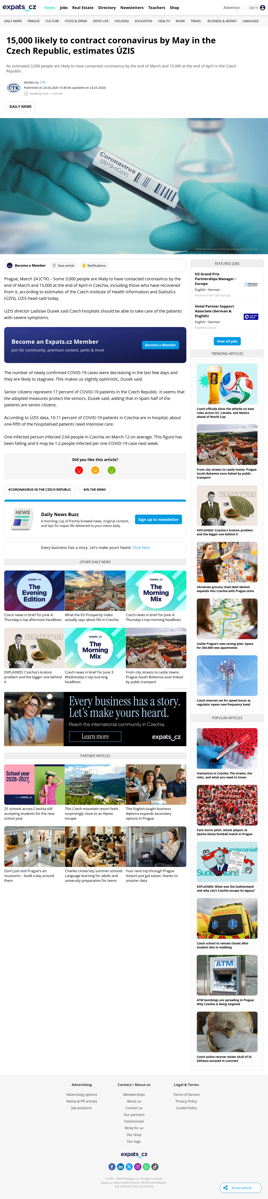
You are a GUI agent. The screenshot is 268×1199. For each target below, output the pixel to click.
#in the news (95, 489)
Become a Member (160, 345)
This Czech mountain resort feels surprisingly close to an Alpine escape (91, 813)
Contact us (134, 1108)
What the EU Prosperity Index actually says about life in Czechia (92, 617)
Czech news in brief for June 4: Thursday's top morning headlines (153, 617)
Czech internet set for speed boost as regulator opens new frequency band (224, 702)
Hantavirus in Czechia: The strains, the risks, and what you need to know (224, 775)
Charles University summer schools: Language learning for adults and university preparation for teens (94, 875)
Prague (34, 21)
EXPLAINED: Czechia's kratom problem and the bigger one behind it (33, 677)
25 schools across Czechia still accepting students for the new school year (29, 813)
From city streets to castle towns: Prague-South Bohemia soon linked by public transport (154, 677)
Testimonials (134, 1121)
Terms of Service (186, 1094)
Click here (141, 547)
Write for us (134, 1128)
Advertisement (176, 689)
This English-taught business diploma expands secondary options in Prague (148, 813)
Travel (196, 21)
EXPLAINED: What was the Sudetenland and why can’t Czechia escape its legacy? (226, 888)
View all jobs (227, 341)
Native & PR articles (81, 1101)
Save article (63, 265)
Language (250, 21)
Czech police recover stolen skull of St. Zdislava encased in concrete (224, 1059)
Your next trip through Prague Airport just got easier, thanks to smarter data (152, 875)
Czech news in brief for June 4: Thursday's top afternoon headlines (33, 617)
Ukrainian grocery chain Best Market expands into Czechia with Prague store (225, 589)
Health (164, 21)
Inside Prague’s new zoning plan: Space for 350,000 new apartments (225, 646)
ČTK (43, 82)
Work (180, 21)
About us (134, 1101)
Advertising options (81, 1094)
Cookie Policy (186, 1108)
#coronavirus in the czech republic (39, 489)
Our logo (134, 1141)
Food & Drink (76, 21)
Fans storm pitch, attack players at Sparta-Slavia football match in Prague (224, 832)
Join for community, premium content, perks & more (58, 350)
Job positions (81, 1108)
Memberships (134, 1094)
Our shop (134, 1134)
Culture (52, 21)
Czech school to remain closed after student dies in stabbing (222, 945)
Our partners (134, 1114)
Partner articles (95, 755)
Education (143, 21)
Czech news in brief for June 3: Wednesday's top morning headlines (89, 677)
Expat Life (101, 21)
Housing (122, 21)
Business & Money (222, 21)
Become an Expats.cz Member (55, 341)
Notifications (94, 265)
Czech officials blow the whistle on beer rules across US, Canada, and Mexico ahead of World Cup (225, 413)
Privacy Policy (186, 1101)
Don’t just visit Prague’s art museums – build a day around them (29, 875)
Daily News (13, 21)
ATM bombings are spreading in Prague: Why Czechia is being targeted (225, 1002)
